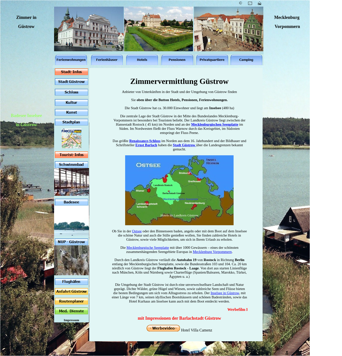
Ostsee (137, 231)
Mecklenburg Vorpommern (212, 252)
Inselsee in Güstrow (225, 293)
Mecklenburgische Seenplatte (148, 248)
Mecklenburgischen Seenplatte (214, 124)
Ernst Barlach (146, 145)
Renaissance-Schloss (145, 141)
